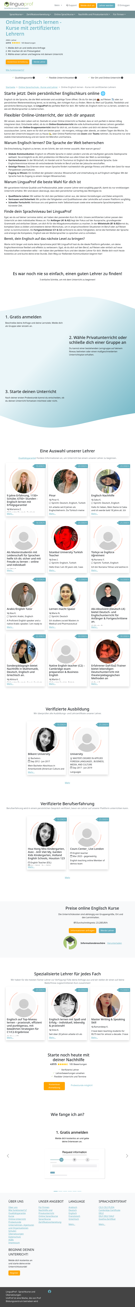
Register (14, 1272)
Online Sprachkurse (48, 1216)
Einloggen (123, 5)
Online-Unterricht (17, 1219)
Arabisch (73, 1207)
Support (71, 5)
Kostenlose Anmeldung (18, 62)
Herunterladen (114, 943)
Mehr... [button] (10, 513)
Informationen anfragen (83, 930)
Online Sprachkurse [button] (64, 14)
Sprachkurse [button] (15, 14)
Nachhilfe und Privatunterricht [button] (93, 14)
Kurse (11, 1216)
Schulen (12, 1230)
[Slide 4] (70, 1191)
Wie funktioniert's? (15, 70)
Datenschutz (14, 1236)
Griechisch (74, 1219)
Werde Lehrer (39, 62)
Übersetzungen (16, 1233)
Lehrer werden (106, 5)
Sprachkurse (44, 1219)
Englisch (73, 1213)
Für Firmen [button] (118, 14)
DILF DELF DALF (106, 1216)
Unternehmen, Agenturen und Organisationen (21, 1226)
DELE (101, 1213)
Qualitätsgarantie (27, 458)
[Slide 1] (56, 1191)
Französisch (74, 1216)
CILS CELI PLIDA (106, 1207)
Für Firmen (43, 1207)
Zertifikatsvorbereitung (49, 1222)
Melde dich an (87, 5)
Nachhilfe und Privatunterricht (46, 1212)
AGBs (11, 1239)
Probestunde (14, 1222)
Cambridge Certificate (109, 1210)
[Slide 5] (75, 1191)
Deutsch (73, 1210)
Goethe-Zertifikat (107, 1219)
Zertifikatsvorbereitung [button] (37, 14)
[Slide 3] (65, 1191)
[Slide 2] (60, 1191)
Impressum (14, 1242)
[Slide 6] (79, 1191)
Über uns (13, 1207)
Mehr (57, 5)
